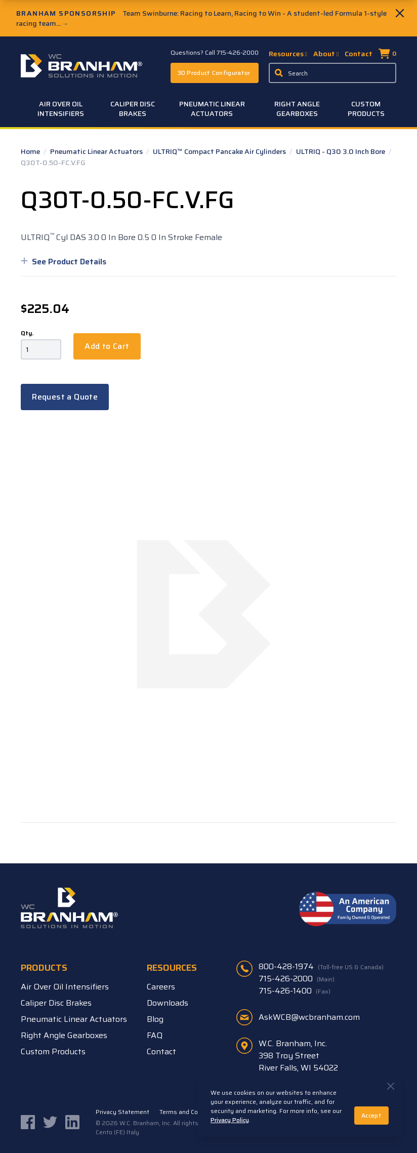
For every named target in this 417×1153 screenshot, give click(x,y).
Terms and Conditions (190, 1112)
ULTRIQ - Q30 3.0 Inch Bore (341, 151)
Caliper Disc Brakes (132, 108)
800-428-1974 (321, 967)
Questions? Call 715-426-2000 (215, 53)
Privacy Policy (230, 1120)
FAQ (154, 1035)
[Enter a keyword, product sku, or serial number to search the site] (332, 73)
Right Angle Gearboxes (297, 108)
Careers (161, 986)
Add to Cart (107, 346)
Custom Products (366, 108)
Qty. (27, 333)
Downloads (167, 1003)
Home (31, 151)
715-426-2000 (297, 979)
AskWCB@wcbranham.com (309, 1017)
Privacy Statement (122, 1112)
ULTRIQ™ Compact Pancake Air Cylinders (220, 151)
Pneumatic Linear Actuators (212, 108)
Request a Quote (65, 396)
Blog (155, 1019)
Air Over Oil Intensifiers (60, 108)
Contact (358, 53)
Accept (371, 1115)
